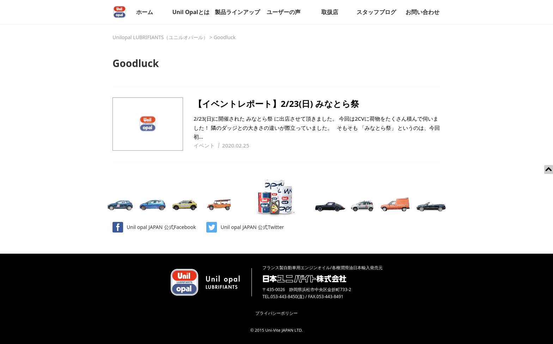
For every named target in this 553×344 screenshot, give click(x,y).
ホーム (144, 12)
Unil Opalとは (190, 12)
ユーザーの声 (283, 12)
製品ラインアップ (237, 12)
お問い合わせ (422, 12)
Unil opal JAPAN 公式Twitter (245, 227)
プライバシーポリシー (276, 313)
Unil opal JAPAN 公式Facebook (154, 227)
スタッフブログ (376, 12)
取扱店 (329, 12)
